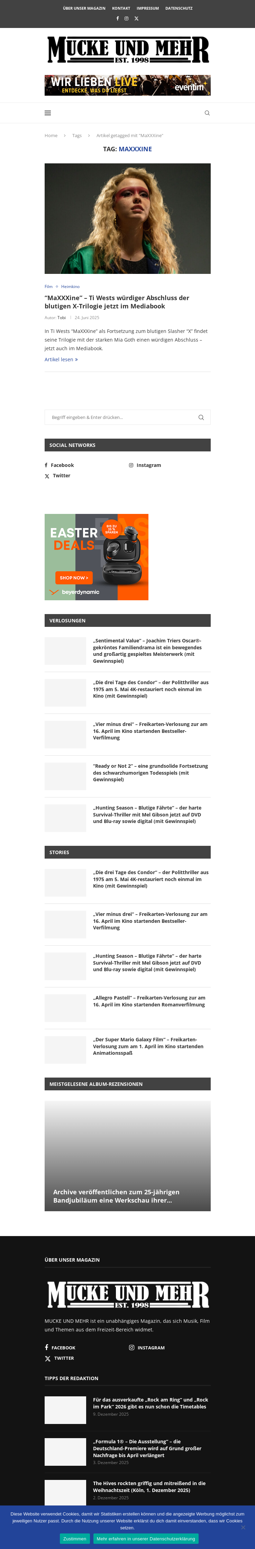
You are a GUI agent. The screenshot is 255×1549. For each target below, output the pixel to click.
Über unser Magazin (84, 8)
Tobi (61, 318)
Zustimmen (74, 1538)
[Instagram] (126, 18)
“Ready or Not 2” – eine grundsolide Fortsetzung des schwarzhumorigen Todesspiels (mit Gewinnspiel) (150, 773)
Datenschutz (178, 8)
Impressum (148, 8)
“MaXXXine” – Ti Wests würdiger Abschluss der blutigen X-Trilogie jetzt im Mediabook (117, 302)
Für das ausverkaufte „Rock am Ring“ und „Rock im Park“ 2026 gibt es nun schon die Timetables (150, 1403)
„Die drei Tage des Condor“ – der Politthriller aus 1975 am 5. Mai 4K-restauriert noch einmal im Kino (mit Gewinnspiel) (151, 689)
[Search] (207, 113)
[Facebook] (117, 18)
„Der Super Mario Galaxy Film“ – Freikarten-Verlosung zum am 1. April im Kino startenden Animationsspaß (148, 1046)
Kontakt (121, 8)
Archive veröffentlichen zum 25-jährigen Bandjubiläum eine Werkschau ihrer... (116, 1196)
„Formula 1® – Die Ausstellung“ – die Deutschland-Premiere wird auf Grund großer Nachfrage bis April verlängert (147, 1448)
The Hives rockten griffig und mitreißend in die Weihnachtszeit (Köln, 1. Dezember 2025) (149, 1486)
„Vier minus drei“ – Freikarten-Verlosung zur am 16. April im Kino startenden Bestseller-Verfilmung (150, 731)
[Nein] (243, 1528)
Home (51, 135)
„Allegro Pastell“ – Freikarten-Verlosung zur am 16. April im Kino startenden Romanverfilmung (149, 1001)
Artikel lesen (61, 359)
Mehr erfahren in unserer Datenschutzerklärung (146, 1538)
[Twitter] (136, 18)
